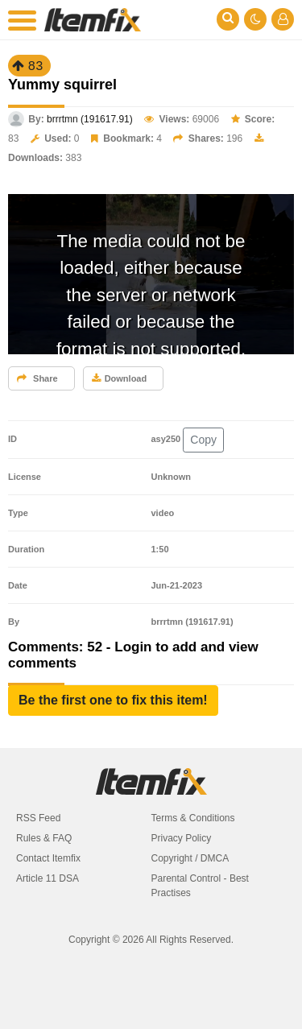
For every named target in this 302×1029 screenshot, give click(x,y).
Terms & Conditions (193, 818)
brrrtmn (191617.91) (90, 119)
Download (119, 378)
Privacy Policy (181, 838)
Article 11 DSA (47, 878)
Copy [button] (203, 439)
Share (37, 378)
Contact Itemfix (48, 858)
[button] (113, 700)
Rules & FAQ (44, 838)
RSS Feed (38, 818)
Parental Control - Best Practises (200, 886)
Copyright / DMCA (190, 858)
